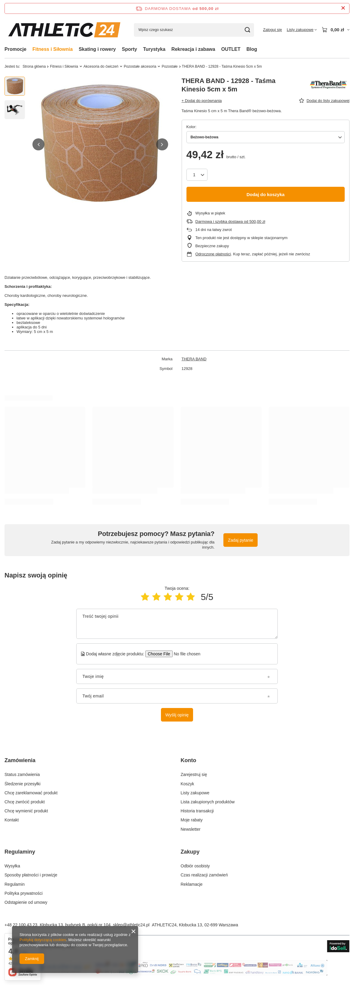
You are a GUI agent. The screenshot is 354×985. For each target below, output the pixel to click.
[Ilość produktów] (196, 175)
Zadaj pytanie (240, 540)
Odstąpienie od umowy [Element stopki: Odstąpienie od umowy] (26, 902)
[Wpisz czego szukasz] (194, 30)
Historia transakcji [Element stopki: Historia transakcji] (197, 810)
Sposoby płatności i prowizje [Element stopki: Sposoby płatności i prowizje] (31, 875)
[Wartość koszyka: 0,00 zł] (335, 30)
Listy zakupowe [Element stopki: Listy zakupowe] (195, 792)
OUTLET (231, 49)
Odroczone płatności (213, 254)
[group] (100, 144)
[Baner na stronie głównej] (177, 973)
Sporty (129, 49)
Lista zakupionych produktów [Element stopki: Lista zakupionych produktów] (208, 801)
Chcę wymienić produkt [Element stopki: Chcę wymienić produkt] (26, 810)
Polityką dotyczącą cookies (43, 939)
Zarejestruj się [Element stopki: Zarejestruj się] (194, 774)
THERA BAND (194, 359)
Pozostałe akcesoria (140, 66)
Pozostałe (169, 66)
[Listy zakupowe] (302, 29)
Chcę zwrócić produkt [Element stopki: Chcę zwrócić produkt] (25, 801)
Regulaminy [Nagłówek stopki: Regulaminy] (20, 852)
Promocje (15, 49)
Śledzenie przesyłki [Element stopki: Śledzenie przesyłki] (23, 783)
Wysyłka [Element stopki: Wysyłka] (12, 865)
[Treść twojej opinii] (176, 624)
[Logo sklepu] (65, 30)
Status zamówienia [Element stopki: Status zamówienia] (22, 774)
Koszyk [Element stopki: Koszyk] (187, 783)
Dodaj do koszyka (266, 194)
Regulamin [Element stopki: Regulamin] (15, 884)
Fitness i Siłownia (52, 49)
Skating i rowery (97, 49)
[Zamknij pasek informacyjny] (343, 8)
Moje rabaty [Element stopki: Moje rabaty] (192, 819)
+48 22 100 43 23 (21, 924)
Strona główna (34, 66)
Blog (252, 49)
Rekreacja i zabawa (193, 49)
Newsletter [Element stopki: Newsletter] (191, 829)
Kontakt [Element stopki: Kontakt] (12, 819)
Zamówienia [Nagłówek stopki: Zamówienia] (20, 760)
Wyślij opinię (177, 715)
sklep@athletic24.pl (131, 924)
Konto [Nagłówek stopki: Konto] (188, 760)
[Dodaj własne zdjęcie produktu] (185, 654)
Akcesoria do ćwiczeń (100, 66)
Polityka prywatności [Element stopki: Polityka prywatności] (24, 893)
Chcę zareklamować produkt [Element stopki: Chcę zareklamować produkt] (31, 792)
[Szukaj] (247, 30)
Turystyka (154, 49)
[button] (38, 144)
